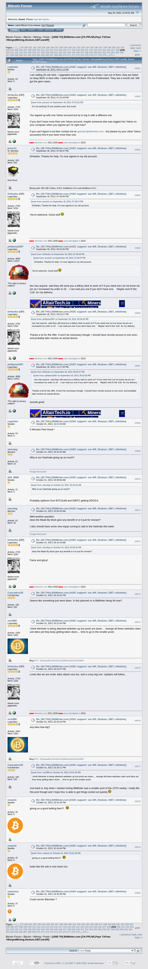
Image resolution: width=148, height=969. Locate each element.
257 (8, 55)
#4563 (137, 150)
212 (47, 50)
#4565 (137, 248)
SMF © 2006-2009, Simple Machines (86, 963)
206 (21, 50)
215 (60, 50)
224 (100, 50)
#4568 (137, 423)
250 (95, 52)
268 (56, 55)
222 (91, 50)
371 (111, 55)
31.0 (43, 25)
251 (100, 52)
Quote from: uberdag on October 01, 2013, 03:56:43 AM (56, 547)
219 (78, 50)
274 (82, 55)
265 (43, 55)
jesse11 (12, 148)
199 (109, 47)
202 (122, 47)
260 (21, 55)
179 (22, 47)
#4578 (137, 801)
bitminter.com (41, 142)
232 (16, 52)
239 (47, 52)
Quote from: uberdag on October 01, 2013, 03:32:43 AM (56, 485)
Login (40, 30)
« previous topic (135, 46)
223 (95, 50)
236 (34, 52)
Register (49, 30)
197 (101, 47)
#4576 (137, 720)
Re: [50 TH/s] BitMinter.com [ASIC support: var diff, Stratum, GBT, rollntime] (81, 592)
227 (113, 50)
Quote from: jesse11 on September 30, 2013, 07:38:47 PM (57, 201)
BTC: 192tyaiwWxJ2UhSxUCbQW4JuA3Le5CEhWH (59, 660)
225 (104, 50)
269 (60, 55)
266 (47, 55)
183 (39, 47)
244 (69, 52)
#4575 (137, 668)
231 (12, 52)
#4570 (137, 479)
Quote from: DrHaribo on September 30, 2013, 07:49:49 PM (57, 254)
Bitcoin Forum (13, 37)
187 (57, 47)
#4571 (137, 510)
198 (105, 47)
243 (65, 52)
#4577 (137, 766)
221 (87, 50)
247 (82, 52)
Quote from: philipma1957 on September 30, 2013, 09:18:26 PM (59, 319)
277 (95, 55)
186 (52, 47)
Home (14, 30)
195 (92, 47)
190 (70, 47)
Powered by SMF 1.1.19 (56, 963)
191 (74, 47)
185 (48, 47)
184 (43, 47)
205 (16, 50)
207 (25, 50)
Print (137, 55)
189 (65, 47)
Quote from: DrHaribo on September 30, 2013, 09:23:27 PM (57, 372)
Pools (46, 37)
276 (91, 55)
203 (8, 50)
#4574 (137, 622)
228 (117, 50)
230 (8, 52)
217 (69, 50)
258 (12, 55)
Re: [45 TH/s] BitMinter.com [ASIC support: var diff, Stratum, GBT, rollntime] (81, 66)
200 (114, 47)
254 (113, 52)
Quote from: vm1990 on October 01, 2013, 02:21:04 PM (56, 772)
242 (60, 52)
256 (122, 52)
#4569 (137, 451)
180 (26, 47)
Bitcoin (27, 37)
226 (109, 50)
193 (83, 47)
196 (96, 47)
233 (21, 52)
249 (91, 52)
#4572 (137, 541)
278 (100, 55)
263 (34, 55)
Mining (37, 37)
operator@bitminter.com (90, 131)
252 (104, 52)
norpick (12, 799)
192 (79, 47)
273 (78, 55)
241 (56, 52)
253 (109, 52)
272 (73, 55)
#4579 (137, 847)
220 (82, 50)
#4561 (137, 68)
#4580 (137, 893)
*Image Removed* (38, 471)
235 (30, 52)
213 (52, 50)
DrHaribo (13, 94)
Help (23, 30)
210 (38, 50)
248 (87, 52)
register (45, 19)
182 (35, 47)
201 (118, 47)
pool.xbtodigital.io (72, 142)
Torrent (50, 25)
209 (34, 50)
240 (52, 52)
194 (87, 47)
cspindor (13, 66)
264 (38, 55)
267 (52, 55)
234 (25, 52)
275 (87, 55)
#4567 (137, 366)
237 (38, 52)
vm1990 (12, 620)
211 (43, 50)
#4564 (137, 195)
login (36, 19)
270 (65, 55)
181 (30, 47)
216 (65, 50)
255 (117, 52)
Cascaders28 (15, 592)
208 (30, 50)
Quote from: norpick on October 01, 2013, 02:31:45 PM (56, 853)
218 (73, 50)
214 (56, 50)
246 (78, 52)
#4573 (137, 594)
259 (16, 55)
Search (31, 30)
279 (104, 55)
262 (30, 55)
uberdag (12, 449)
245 (73, 52)
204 (12, 50)
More (58, 30)
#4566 (137, 313)
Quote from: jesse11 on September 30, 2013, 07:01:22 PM (57, 102)
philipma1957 (15, 246)
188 (61, 47)
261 (25, 55)
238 (43, 52)
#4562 (137, 96)
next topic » (137, 49)
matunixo (13, 891)
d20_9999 (13, 477)
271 (69, 55)
